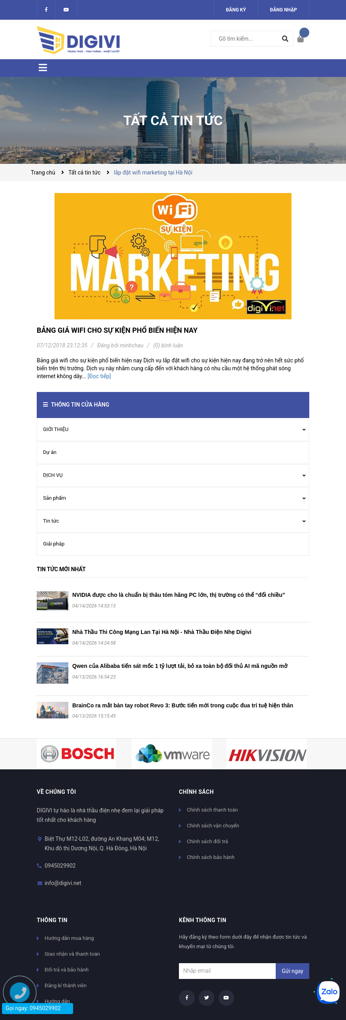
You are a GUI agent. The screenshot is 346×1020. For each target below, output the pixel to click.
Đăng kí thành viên (65, 985)
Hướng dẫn (57, 1001)
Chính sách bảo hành (211, 857)
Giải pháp (53, 544)
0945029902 (60, 865)
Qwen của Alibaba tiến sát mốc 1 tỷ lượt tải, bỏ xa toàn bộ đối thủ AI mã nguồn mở (180, 666)
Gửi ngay (292, 971)
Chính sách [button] (196, 792)
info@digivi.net (63, 883)
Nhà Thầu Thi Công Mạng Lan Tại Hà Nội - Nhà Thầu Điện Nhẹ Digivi (161, 632)
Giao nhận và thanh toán (72, 954)
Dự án (49, 452)
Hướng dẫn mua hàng (69, 938)
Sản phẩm (54, 498)
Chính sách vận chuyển (213, 826)
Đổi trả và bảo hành (66, 970)
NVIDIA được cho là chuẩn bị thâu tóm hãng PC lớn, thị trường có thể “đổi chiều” (178, 595)
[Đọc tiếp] (99, 376)
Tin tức (51, 521)
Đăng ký (236, 10)
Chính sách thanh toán (212, 810)
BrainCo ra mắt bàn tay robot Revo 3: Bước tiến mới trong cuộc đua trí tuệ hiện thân (182, 705)
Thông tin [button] (52, 920)
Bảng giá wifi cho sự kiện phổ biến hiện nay (117, 330)
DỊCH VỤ (53, 475)
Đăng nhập (283, 10)
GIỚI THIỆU (55, 429)
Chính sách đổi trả (207, 841)
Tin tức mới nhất (61, 569)
